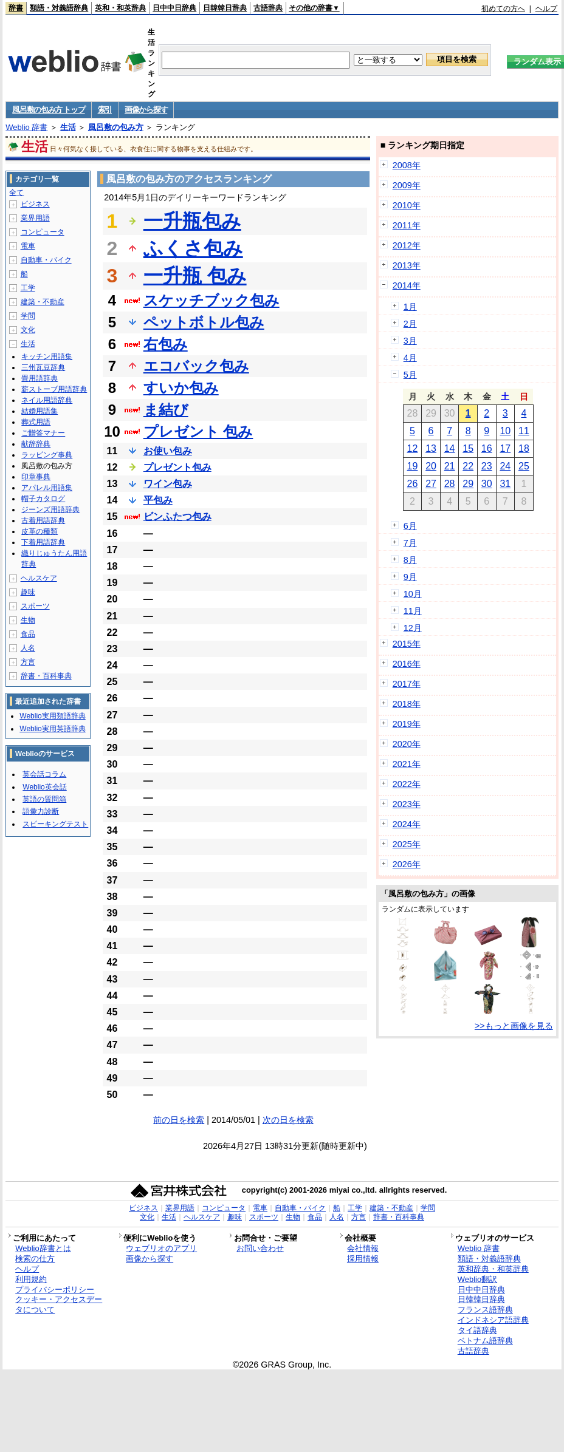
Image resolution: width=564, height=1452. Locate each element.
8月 (410, 560)
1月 (410, 307)
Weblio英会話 (44, 787)
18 (523, 448)
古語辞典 (268, 8)
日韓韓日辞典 (225, 8)
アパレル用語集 (46, 487)
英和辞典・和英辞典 (493, 1268)
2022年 (407, 784)
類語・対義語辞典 (59, 8)
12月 (413, 628)
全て (16, 192)
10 (505, 431)
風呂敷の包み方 (115, 127)
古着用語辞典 (43, 520)
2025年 (407, 844)
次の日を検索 (288, 1120)
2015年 (407, 644)
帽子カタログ (43, 498)
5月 (410, 375)
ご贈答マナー (43, 433)
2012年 (407, 245)
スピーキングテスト (55, 824)
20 (430, 466)
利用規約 (31, 1279)
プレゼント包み (177, 467)
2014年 (407, 285)
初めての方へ (503, 8)
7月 (410, 543)
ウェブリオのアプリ (161, 1248)
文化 (28, 330)
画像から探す (146, 109)
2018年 (407, 704)
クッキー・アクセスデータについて (58, 1304)
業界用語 (35, 218)
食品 (28, 634)
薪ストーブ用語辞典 (54, 389)
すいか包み (181, 388)
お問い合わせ (260, 1248)
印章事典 (35, 476)
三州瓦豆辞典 (43, 367)
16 (486, 448)
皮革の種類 (39, 531)
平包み (158, 500)
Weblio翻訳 (477, 1279)
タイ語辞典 (477, 1330)
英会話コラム (44, 774)
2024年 (407, 824)
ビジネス (35, 204)
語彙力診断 (40, 811)
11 (523, 431)
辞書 (16, 8)
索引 (105, 109)
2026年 (407, 864)
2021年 (407, 764)
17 (505, 448)
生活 (68, 127)
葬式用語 (35, 422)
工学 (28, 288)
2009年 (407, 185)
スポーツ (35, 606)
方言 (28, 662)
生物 (28, 620)
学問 (28, 316)
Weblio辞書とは (42, 1248)
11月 (413, 611)
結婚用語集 (39, 411)
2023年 (407, 804)
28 (449, 484)
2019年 (407, 724)
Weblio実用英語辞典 (52, 728)
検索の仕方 (35, 1258)
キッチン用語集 (46, 356)
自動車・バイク (46, 260)
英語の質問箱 (44, 799)
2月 (410, 324)
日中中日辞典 (174, 8)
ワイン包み (167, 484)
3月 (410, 341)
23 (486, 466)
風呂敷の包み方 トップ (48, 109)
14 (449, 448)
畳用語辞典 (39, 378)
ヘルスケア (39, 578)
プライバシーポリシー (54, 1289)
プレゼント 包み (198, 431)
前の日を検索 (178, 1120)
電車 (28, 246)
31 (505, 484)
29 (468, 484)
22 (468, 466)
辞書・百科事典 (46, 676)
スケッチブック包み (211, 300)
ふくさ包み (193, 248)
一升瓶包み (192, 221)
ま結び (165, 409)
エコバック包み (196, 366)
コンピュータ (42, 232)
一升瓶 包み (195, 276)
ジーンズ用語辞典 (50, 509)
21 (449, 466)
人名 (28, 648)
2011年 (407, 225)
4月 (410, 358)
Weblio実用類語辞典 (52, 716)
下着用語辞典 (43, 542)
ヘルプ (546, 8)
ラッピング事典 (46, 455)
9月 (410, 577)
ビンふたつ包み (177, 516)
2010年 (407, 205)
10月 (413, 594)
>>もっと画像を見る (514, 1026)
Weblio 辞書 (26, 127)
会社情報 (363, 1248)
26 (412, 484)
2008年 (407, 165)
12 (412, 448)
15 (468, 448)
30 (486, 484)
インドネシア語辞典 (493, 1319)
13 (430, 448)
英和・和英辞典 (120, 8)
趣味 (28, 592)
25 (523, 466)
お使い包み (167, 451)
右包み (165, 344)
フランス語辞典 (485, 1309)
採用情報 (363, 1258)
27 (430, 484)
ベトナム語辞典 (485, 1340)
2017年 (407, 684)
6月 (410, 526)
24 (505, 466)
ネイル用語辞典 (46, 400)
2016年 (407, 664)
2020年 (407, 744)
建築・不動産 (42, 302)
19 (412, 466)
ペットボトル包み (203, 322)
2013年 (407, 265)
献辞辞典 (35, 444)
